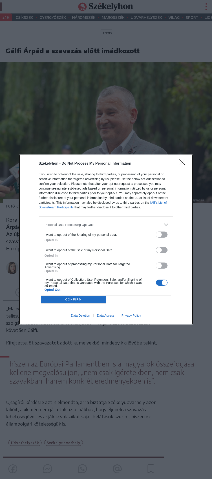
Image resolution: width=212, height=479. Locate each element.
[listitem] (106, 224)
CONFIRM (73, 299)
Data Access (106, 315)
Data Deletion (80, 315)
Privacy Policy (131, 315)
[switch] (162, 235)
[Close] (183, 163)
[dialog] (106, 239)
